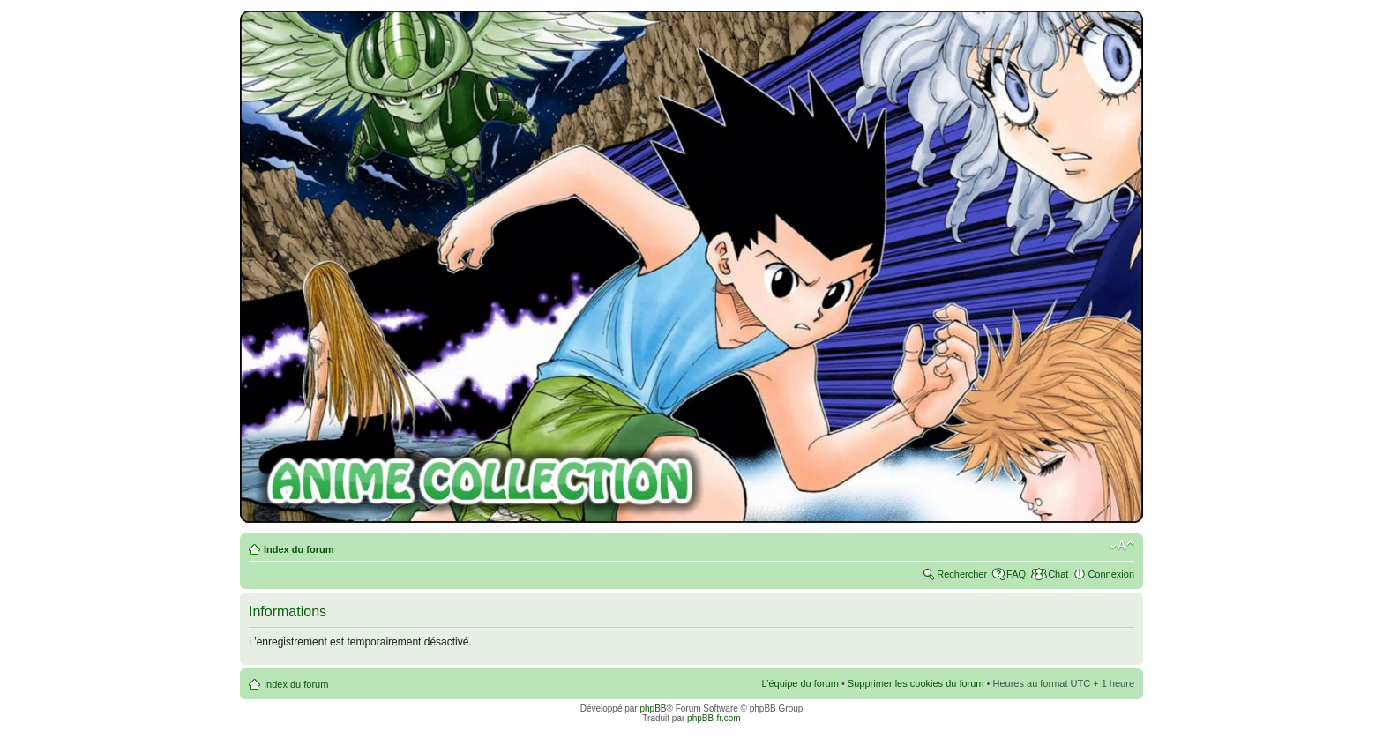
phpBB (652, 708)
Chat (1058, 574)
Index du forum (298, 549)
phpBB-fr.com (714, 718)
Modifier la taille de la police (1121, 546)
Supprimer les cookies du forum (916, 683)
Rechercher (962, 574)
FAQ (1016, 574)
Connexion (1111, 574)
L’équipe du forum (799, 683)
